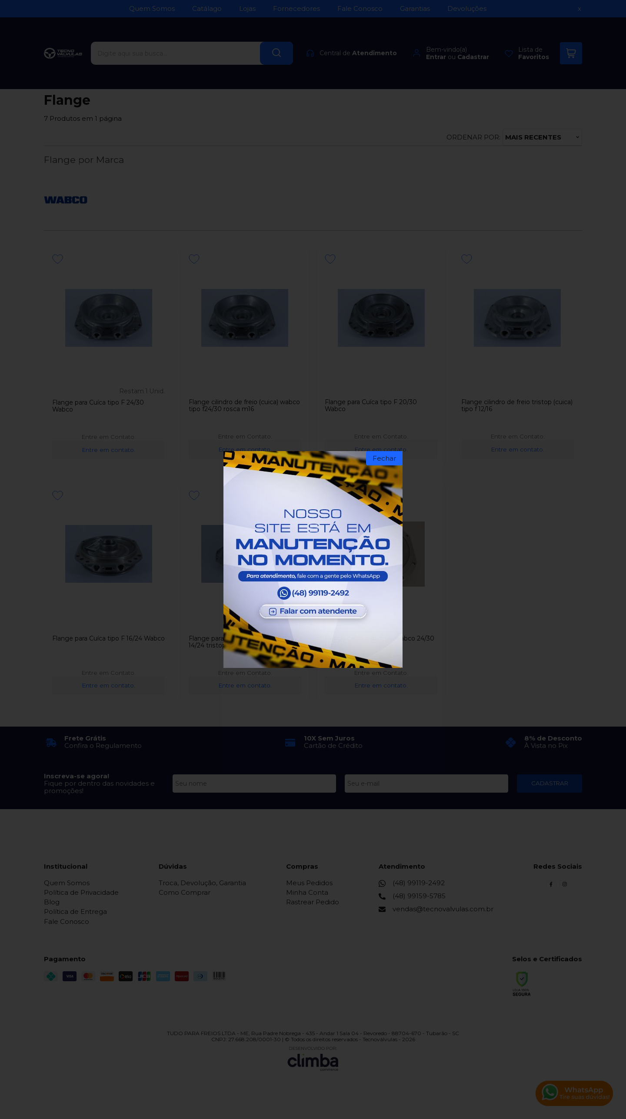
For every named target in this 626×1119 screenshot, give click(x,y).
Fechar (384, 458)
